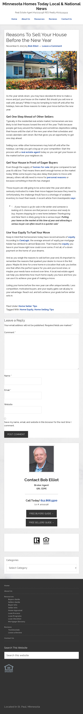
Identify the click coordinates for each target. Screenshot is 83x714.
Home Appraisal (15, 610)
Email (7, 390)
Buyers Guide (14, 599)
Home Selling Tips (44, 309)
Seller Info (12, 608)
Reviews (8, 627)
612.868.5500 (49, 500)
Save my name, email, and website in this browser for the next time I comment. (37, 424)
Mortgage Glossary (16, 622)
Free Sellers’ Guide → (41, 522)
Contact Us (9, 638)
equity (71, 237)
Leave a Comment (52, 46)
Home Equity (26, 309)
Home (6, 586)
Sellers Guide (14, 602)
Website (8, 404)
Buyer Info (12, 605)
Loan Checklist (14, 619)
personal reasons (56, 177)
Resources (9, 597)
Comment (10, 332)
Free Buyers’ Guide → (41, 513)
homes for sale (41, 167)
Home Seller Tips (28, 306)
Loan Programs (14, 616)
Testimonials (14, 630)
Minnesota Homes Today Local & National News (42, 6)
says (72, 198)
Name (8, 376)
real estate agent (30, 152)
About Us (8, 591)
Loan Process (14, 613)
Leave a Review (15, 633)
